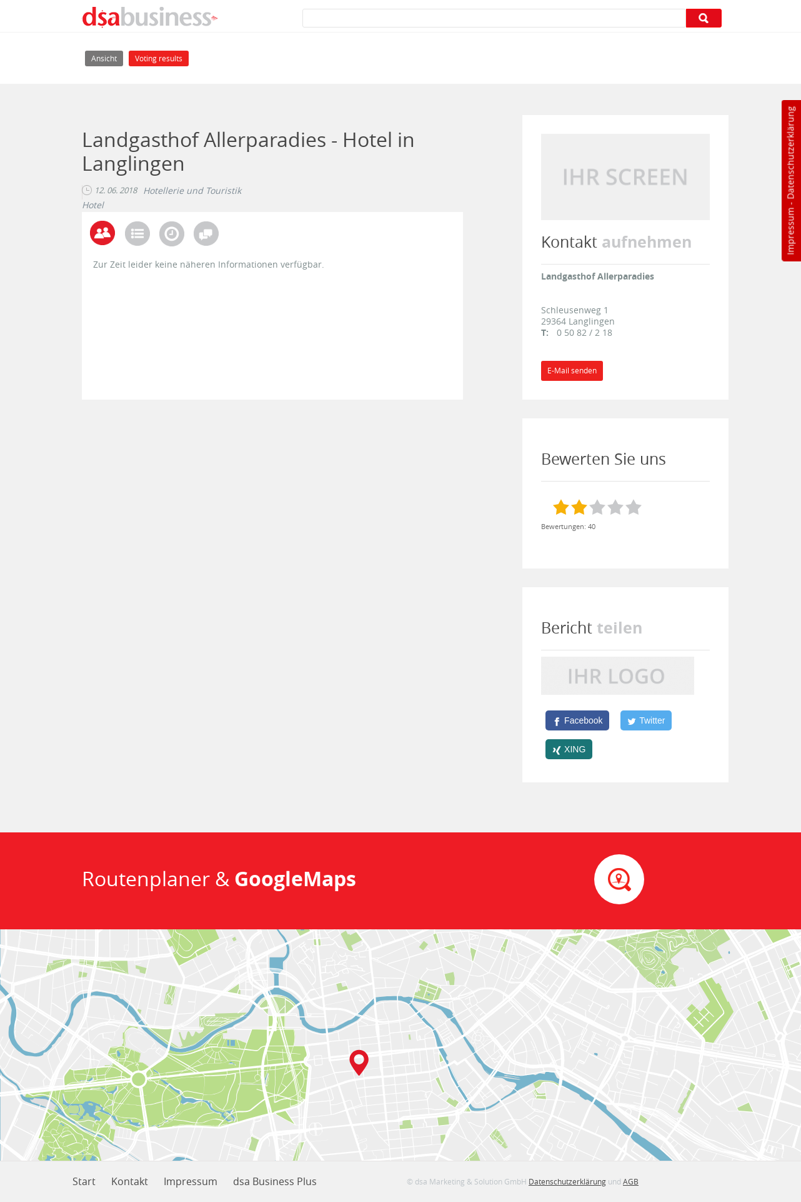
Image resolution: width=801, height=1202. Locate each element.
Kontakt (129, 1181)
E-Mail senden (572, 370)
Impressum (790, 231)
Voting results (158, 58)
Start (84, 1181)
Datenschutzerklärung (790, 152)
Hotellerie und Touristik (192, 190)
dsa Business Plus (275, 1181)
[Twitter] (646, 720)
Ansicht (107, 57)
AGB (631, 1181)
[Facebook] (577, 720)
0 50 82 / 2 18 (584, 332)
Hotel (93, 205)
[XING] (568, 749)
